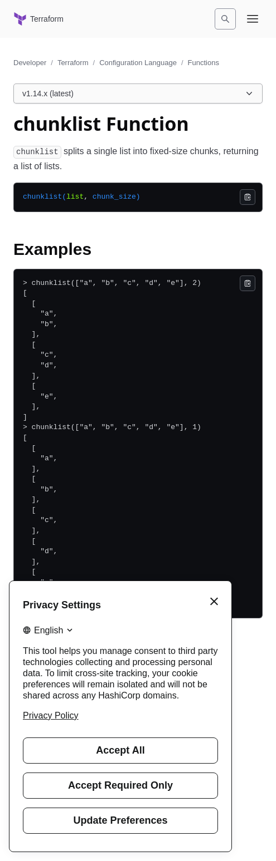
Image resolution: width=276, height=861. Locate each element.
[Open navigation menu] (253, 19)
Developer (29, 62)
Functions (203, 62)
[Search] (225, 18)
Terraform (73, 62)
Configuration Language (138, 62)
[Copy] (247, 197)
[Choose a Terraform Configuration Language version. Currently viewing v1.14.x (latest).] (138, 93)
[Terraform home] (38, 19)
